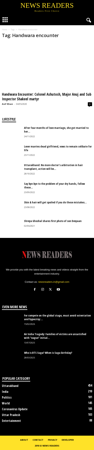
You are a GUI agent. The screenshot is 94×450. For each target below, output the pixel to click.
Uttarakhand (10, 386)
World (6, 403)
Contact (38, 439)
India (5, 391)
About (24, 439)
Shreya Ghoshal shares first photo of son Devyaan (53, 221)
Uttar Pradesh (11, 415)
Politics (7, 397)
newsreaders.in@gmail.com (53, 281)
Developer (68, 439)
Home (4, 29)
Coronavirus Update (15, 409)
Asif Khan (7, 103)
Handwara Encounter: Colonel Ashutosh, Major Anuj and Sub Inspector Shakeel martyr (46, 96)
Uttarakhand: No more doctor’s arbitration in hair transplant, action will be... (53, 167)
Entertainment (11, 421)
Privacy (52, 439)
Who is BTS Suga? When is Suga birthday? (48, 353)
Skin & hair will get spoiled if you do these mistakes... (55, 202)
